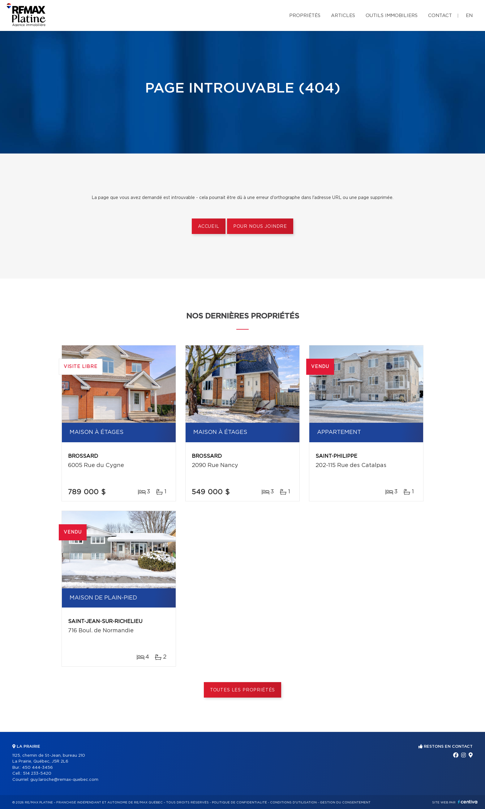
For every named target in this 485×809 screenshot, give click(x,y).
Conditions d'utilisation (293, 802)
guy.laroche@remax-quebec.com (64, 780)
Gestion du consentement (345, 802)
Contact (440, 15)
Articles (343, 15)
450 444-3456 (37, 768)
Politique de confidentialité (239, 802)
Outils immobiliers (392, 15)
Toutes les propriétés (242, 690)
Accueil (208, 226)
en (469, 15)
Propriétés (304, 15)
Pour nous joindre (260, 226)
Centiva (468, 802)
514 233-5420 (37, 774)
